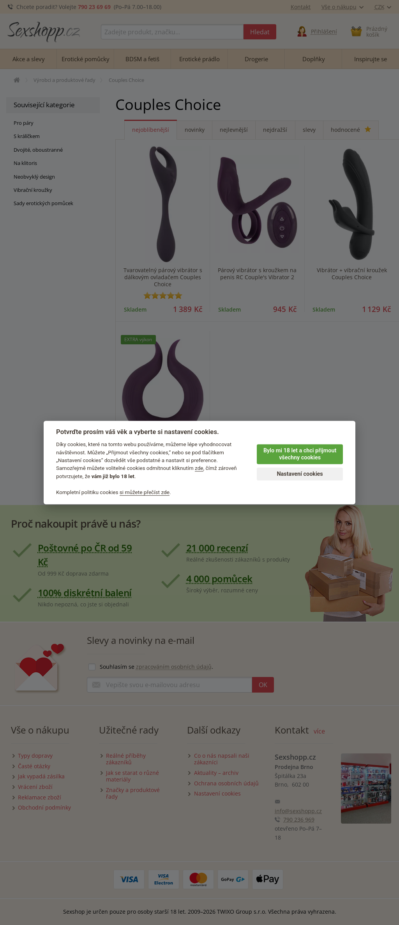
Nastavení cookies (300, 474)
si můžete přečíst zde (144, 492)
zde (199, 468)
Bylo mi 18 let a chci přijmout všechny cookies (299, 454)
